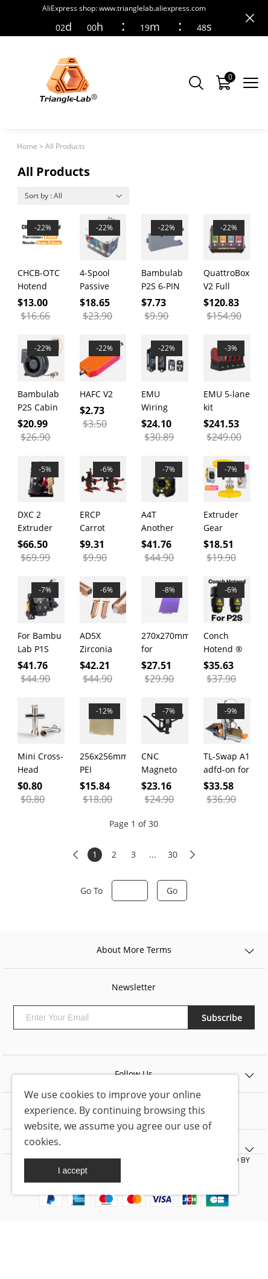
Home (27, 146)
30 (172, 854)
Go (172, 890)
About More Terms (134, 949)
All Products (65, 146)
